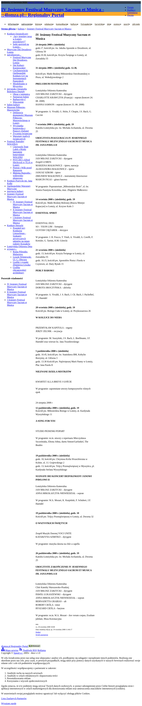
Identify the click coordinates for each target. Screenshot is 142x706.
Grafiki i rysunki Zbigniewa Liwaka (21, 263)
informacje (13, 24)
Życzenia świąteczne (22, 133)
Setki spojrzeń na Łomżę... (21, 45)
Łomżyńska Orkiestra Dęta (19, 246)
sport (126, 24)
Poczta (130, 15)
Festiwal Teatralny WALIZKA (15, 142)
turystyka (99, 24)
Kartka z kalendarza (132, 11)
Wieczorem (18, 102)
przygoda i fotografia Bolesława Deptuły (17, 90)
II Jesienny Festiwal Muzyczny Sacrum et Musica (23, 212)
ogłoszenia (26, 24)
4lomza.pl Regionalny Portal (20, 646)
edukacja (49, 24)
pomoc (117, 24)
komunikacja (61, 24)
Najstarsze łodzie (21, 97)
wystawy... (12, 249)
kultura (74, 24)
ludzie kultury (13, 104)
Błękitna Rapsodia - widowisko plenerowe (22, 175)
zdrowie (136, 24)
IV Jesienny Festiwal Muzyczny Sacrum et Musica (23, 204)
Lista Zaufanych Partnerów (14, 698)
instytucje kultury (15, 191)
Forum (130, 7)
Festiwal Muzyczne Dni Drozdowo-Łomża (22, 60)
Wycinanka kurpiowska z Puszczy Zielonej (21, 128)
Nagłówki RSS (28, 650)
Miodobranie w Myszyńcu (20, 85)
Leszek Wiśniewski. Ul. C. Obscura (22, 258)
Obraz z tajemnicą (21, 94)
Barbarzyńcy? (19, 99)
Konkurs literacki (15, 225)
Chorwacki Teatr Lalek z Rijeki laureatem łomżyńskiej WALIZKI (20, 151)
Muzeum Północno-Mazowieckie (16, 108)
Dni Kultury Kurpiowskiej (19, 66)
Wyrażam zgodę (8, 703)
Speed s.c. (18, 653)
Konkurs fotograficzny (17, 34)
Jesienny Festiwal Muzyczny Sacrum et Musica (49, 29)
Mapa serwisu (9, 650)
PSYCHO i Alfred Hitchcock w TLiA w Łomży (23, 162)
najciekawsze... (14, 55)
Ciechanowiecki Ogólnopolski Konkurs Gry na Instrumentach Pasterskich (20, 75)
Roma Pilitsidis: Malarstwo (20, 253)
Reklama (42, 650)
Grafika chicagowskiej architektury (19, 270)
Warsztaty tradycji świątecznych (21, 137)
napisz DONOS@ (36, 2)
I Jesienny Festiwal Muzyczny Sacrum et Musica (23, 220)
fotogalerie (86, 24)
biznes (38, 24)
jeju (108, 24)
